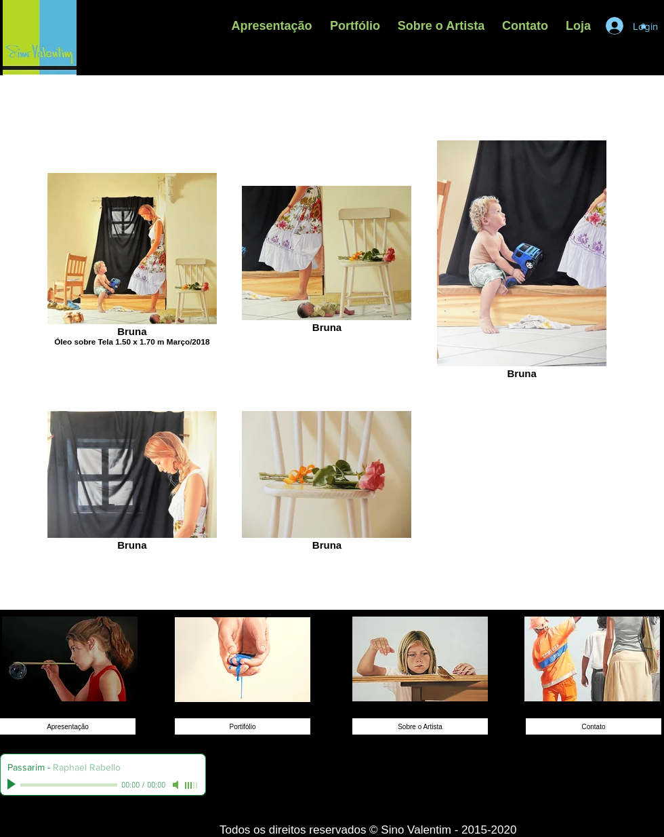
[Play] (12, 784)
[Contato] (593, 726)
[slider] (192, 785)
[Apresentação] (68, 726)
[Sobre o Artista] (420, 726)
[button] (355, 25)
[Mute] (177, 785)
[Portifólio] (242, 726)
